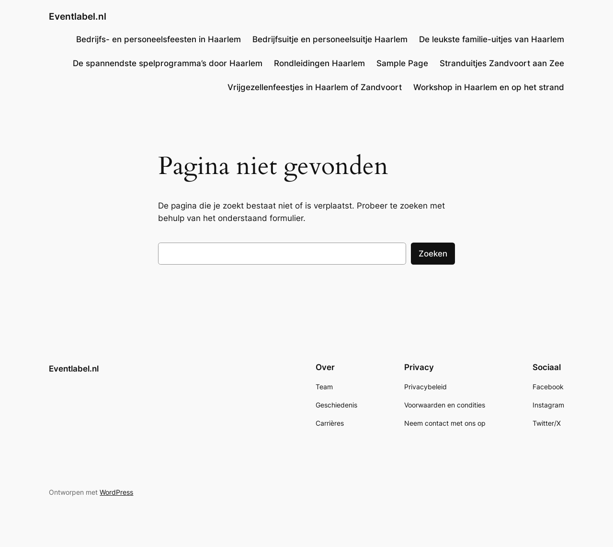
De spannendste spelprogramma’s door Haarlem (167, 63)
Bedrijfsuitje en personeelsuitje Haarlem (330, 39)
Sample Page (402, 63)
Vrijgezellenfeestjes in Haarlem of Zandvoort (314, 87)
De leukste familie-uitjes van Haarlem (491, 39)
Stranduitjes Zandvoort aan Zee (502, 63)
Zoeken (433, 253)
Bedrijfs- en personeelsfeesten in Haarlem (158, 39)
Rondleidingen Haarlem (319, 63)
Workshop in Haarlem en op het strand (488, 87)
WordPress (116, 492)
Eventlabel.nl (77, 16)
